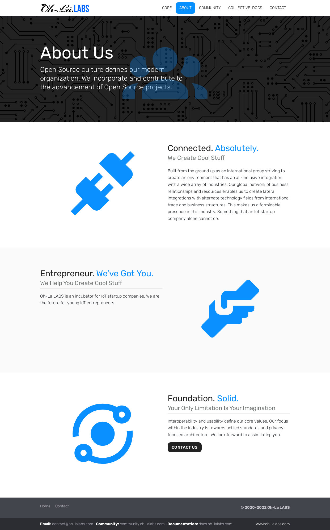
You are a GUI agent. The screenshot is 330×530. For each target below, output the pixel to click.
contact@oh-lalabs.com (72, 524)
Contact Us (185, 447)
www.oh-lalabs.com (273, 524)
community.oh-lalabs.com (142, 524)
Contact (62, 506)
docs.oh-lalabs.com (215, 524)
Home (45, 506)
